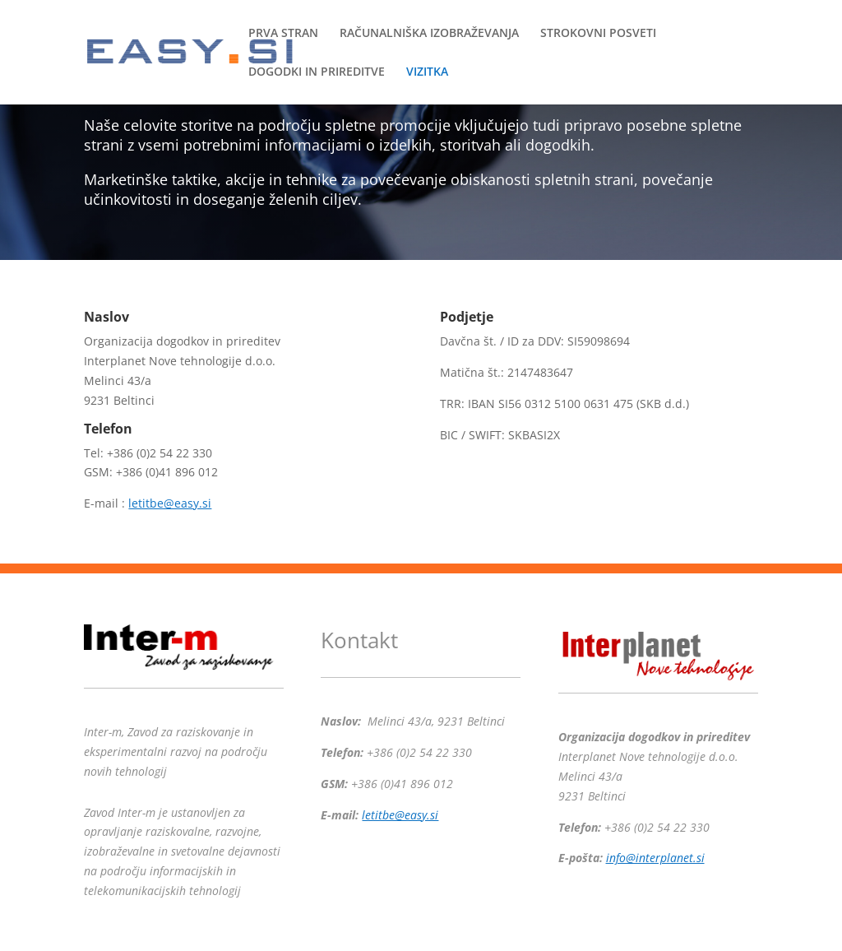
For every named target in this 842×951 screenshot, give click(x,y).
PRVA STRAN (283, 33)
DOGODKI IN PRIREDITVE (316, 72)
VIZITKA (427, 72)
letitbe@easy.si (169, 503)
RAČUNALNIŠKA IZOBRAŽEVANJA (429, 33)
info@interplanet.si (655, 857)
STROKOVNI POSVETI (598, 33)
